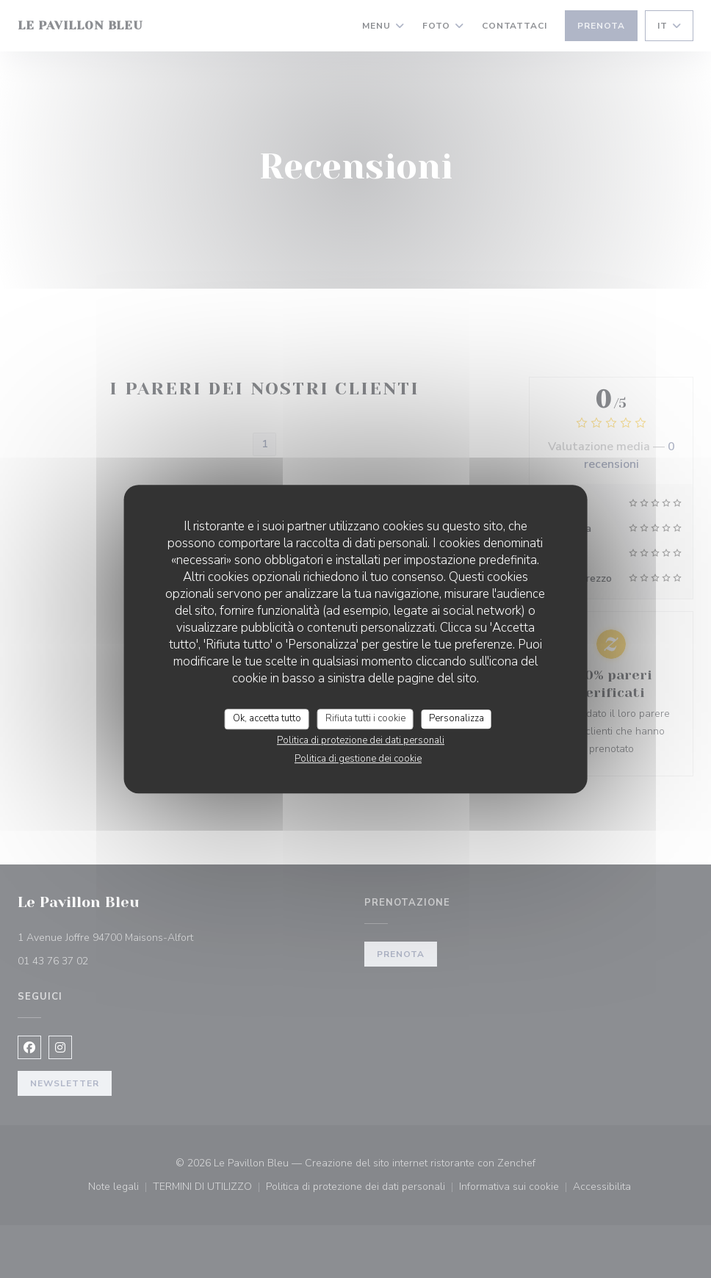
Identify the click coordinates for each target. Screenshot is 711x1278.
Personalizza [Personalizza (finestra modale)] (456, 718)
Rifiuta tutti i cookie (365, 718)
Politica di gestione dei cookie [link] (358, 758)
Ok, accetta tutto (267, 718)
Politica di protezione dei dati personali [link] (360, 740)
